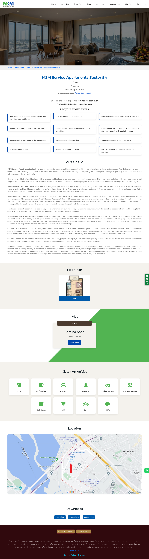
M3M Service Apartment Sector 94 (46, 68)
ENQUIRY (147, 279)
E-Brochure (74, 517)
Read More (74, 550)
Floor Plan (78, 4)
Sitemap (81, 555)
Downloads (141, 4)
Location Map (114, 4)
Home (53, 4)
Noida (28, 68)
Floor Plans (60, 517)
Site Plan (128, 4)
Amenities (100, 4)
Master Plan (89, 517)
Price (89, 4)
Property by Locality (65, 531)
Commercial (19, 68)
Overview (65, 4)
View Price (74, 342)
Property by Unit (84, 531)
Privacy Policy (70, 555)
